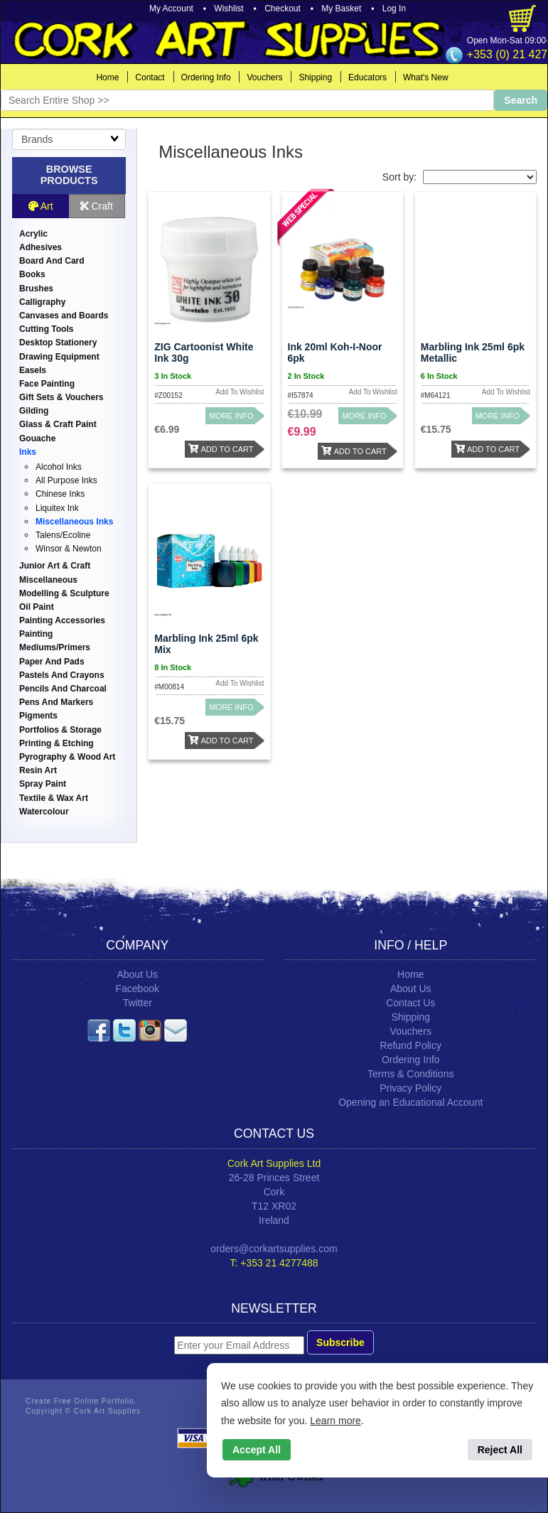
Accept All (256, 1449)
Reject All (500, 1449)
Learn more (335, 1420)
